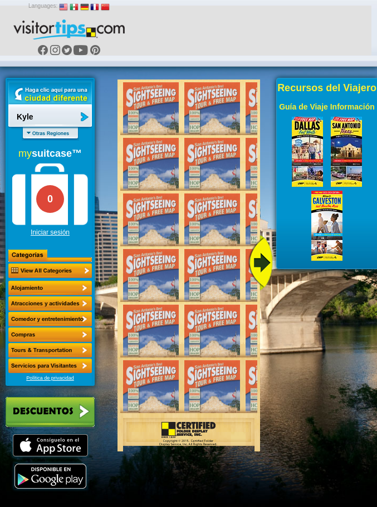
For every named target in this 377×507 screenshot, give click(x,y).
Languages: (42, 6)
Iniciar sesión (50, 232)
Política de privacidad (50, 378)
